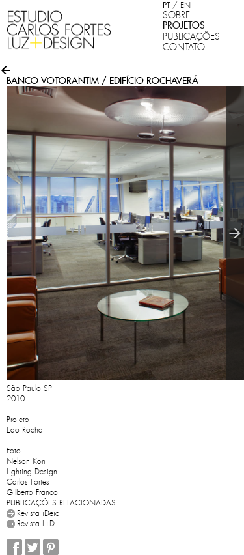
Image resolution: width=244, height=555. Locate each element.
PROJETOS (184, 25)
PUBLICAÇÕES (191, 36)
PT (166, 5)
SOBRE (176, 15)
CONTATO (184, 47)
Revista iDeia (38, 513)
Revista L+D (36, 524)
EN (185, 5)
